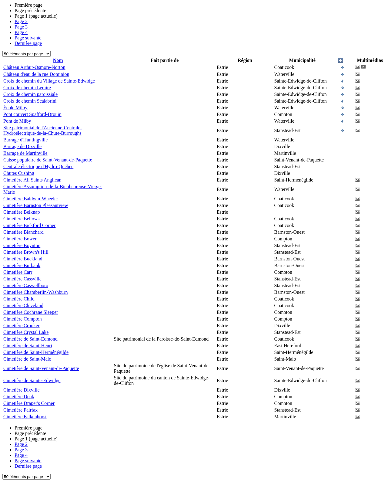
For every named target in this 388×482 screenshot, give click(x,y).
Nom (58, 60)
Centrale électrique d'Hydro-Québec (38, 166)
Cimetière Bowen (20, 238)
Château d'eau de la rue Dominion (36, 74)
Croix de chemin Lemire (27, 87)
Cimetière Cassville (22, 278)
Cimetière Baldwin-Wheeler (30, 198)
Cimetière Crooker (21, 325)
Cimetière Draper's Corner (29, 403)
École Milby (15, 107)
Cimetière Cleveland (23, 305)
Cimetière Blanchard (23, 232)
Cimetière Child (19, 298)
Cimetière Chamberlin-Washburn (35, 292)
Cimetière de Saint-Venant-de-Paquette (41, 368)
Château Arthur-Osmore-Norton (34, 67)
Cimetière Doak (18, 396)
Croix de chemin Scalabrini (30, 101)
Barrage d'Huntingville (25, 139)
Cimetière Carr (17, 272)
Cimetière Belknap (21, 212)
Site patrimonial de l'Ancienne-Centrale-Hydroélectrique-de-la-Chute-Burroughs (42, 130)
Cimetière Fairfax (20, 409)
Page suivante (28, 37)
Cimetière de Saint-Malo (27, 359)
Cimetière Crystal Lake (25, 332)
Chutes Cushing (18, 173)
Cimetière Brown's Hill (25, 252)
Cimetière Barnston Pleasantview (35, 205)
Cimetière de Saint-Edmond (30, 338)
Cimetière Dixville (21, 389)
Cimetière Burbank (21, 265)
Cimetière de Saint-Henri (27, 345)
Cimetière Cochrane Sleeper (30, 312)
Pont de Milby (17, 121)
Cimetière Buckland (22, 258)
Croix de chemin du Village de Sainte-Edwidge (49, 80)
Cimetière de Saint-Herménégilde (36, 352)
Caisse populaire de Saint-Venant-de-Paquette (47, 159)
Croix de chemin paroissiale (30, 94)
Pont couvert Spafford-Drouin (32, 114)
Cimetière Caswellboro (25, 285)
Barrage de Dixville (22, 146)
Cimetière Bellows (21, 218)
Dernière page (28, 43)
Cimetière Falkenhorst (25, 416)
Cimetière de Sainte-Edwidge (31, 380)
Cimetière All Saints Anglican (32, 179)
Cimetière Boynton (21, 245)
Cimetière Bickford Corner (29, 225)
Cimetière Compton (22, 318)
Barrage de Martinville (25, 153)
